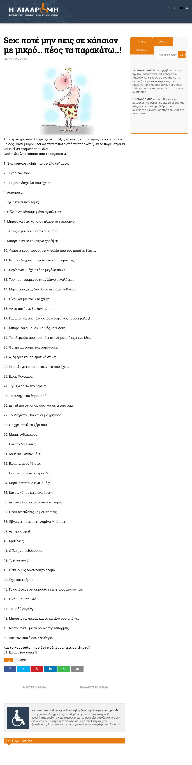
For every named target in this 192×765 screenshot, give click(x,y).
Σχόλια (163, 41)
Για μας (141, 41)
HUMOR (21, 660)
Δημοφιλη (142, 50)
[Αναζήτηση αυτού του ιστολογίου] (167, 54)
